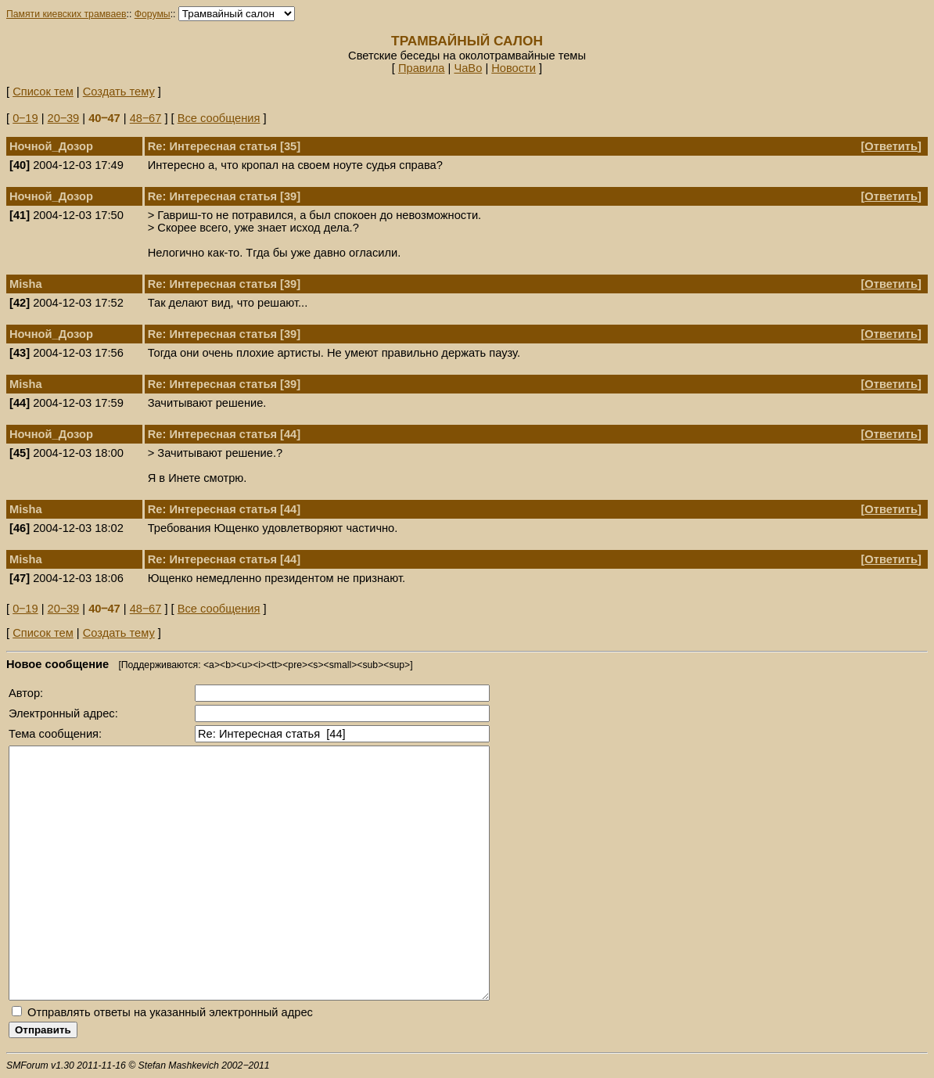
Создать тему (119, 91)
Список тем (43, 91)
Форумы (153, 14)
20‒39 (64, 118)
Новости (513, 68)
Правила (421, 68)
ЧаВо (468, 68)
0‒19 (25, 118)
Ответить (891, 146)
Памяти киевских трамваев (66, 14)
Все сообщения (219, 118)
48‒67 (146, 118)
